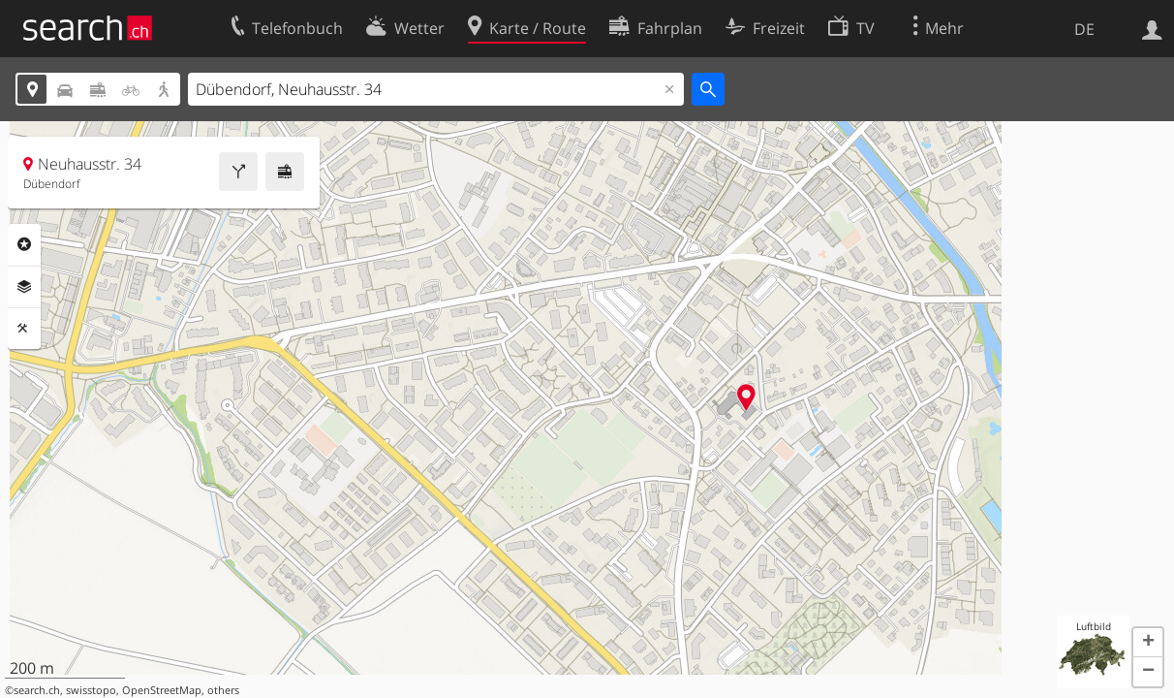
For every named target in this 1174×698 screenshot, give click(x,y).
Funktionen (24, 328)
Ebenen (24, 287)
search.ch (37, 690)
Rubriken (24, 244)
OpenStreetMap (161, 690)
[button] (1147, 642)
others (223, 690)
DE (1084, 29)
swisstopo (91, 690)
